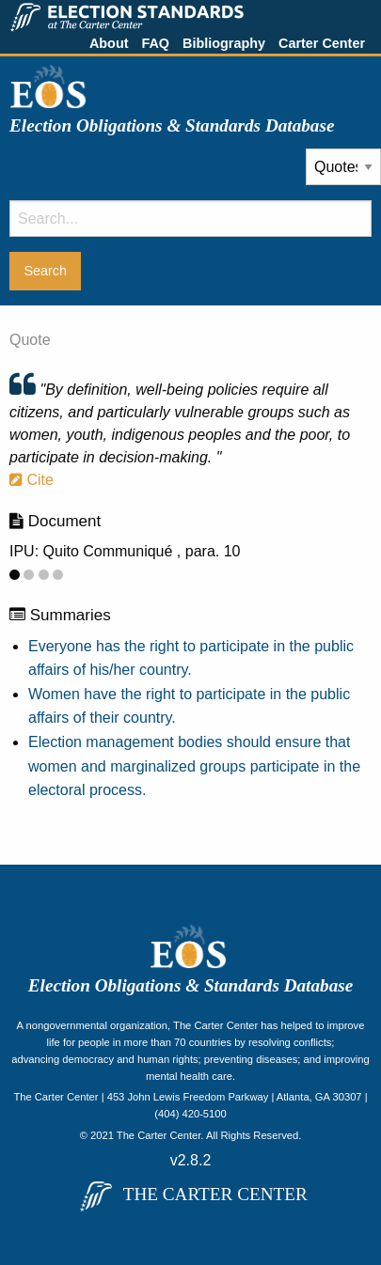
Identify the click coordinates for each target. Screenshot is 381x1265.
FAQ (155, 43)
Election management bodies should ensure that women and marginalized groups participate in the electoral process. (194, 766)
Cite (31, 480)
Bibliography (224, 43)
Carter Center (321, 43)
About (109, 43)
